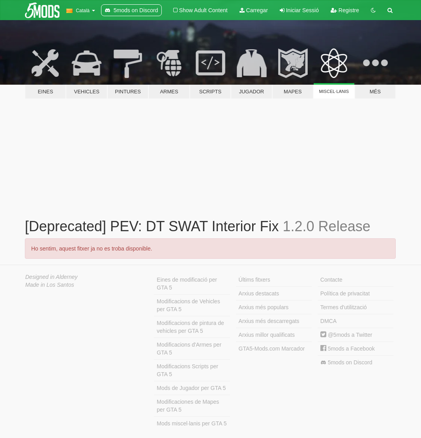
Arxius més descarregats (269, 321)
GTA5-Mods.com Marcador (272, 348)
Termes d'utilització (343, 307)
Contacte (331, 280)
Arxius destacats (259, 293)
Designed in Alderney (51, 277)
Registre (345, 10)
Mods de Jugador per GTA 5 (191, 388)
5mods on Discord (346, 362)
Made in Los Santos (49, 285)
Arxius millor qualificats (267, 335)
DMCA (328, 321)
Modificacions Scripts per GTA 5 (187, 370)
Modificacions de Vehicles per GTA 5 (188, 305)
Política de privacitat (345, 293)
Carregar (254, 10)
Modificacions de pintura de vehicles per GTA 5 (190, 327)
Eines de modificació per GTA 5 (187, 284)
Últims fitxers (254, 280)
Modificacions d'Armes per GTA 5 (189, 348)
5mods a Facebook (347, 348)
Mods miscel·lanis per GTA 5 (191, 423)
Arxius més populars (264, 307)
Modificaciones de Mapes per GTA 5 (188, 406)
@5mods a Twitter (346, 334)
